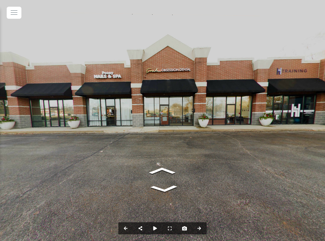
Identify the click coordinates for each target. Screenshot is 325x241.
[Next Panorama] (199, 228)
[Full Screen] (169, 228)
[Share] (140, 228)
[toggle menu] (14, 13)
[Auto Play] (155, 228)
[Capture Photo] (184, 228)
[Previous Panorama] (125, 228)
